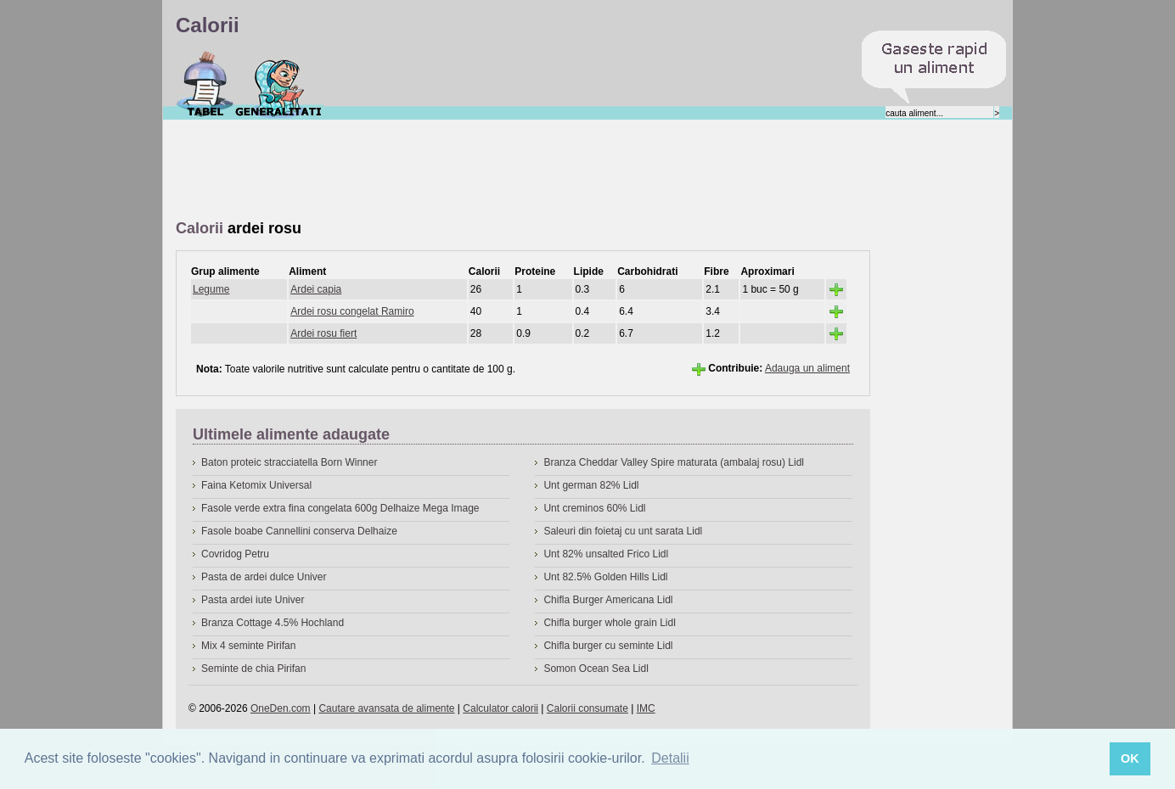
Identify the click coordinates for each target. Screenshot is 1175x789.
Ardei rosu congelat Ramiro (351, 311)
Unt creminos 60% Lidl (594, 508)
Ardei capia (315, 289)
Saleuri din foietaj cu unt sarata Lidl (622, 531)
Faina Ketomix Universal (256, 485)
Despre (278, 84)
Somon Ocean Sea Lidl (595, 668)
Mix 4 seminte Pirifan (248, 646)
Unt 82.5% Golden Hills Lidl (605, 577)
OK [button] (1130, 758)
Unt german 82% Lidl (590, 485)
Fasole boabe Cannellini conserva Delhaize (299, 531)
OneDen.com (280, 708)
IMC (646, 708)
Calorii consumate (587, 708)
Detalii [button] (670, 758)
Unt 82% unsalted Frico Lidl (605, 554)
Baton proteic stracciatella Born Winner (289, 462)
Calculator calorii (500, 708)
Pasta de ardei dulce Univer (263, 577)
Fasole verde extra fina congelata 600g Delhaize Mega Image (340, 508)
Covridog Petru (235, 554)
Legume (211, 289)
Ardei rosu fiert (323, 333)
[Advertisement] (485, 170)
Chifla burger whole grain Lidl (609, 623)
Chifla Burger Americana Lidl (607, 600)
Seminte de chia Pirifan (253, 668)
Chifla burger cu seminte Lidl (607, 646)
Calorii (205, 84)
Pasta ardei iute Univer (252, 600)
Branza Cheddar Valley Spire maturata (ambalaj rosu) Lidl (673, 462)
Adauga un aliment (807, 368)
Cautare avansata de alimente (386, 708)
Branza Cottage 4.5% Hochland (272, 623)
